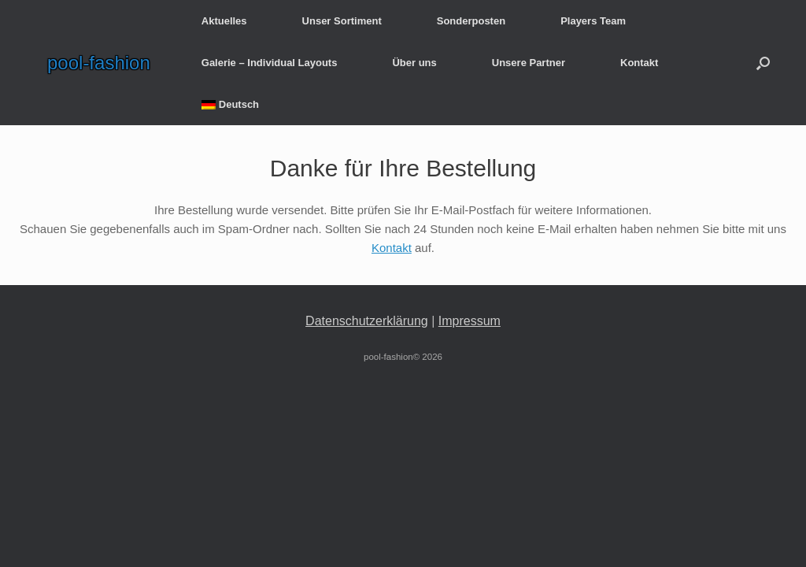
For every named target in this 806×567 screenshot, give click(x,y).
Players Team (593, 21)
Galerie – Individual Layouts (270, 63)
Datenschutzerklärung (366, 321)
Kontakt (639, 63)
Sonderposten (471, 21)
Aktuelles (224, 21)
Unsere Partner (528, 63)
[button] (763, 62)
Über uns (414, 63)
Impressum (469, 321)
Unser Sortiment (342, 21)
